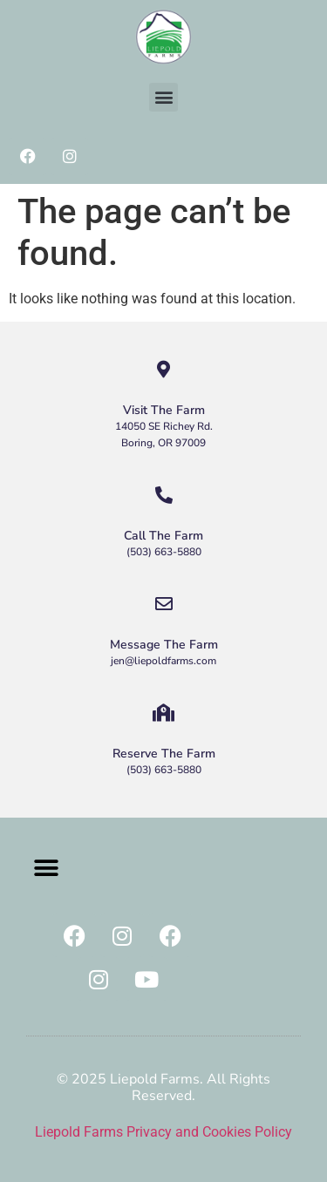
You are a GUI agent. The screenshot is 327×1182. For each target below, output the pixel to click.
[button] (163, 97)
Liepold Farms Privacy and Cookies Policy (163, 1132)
